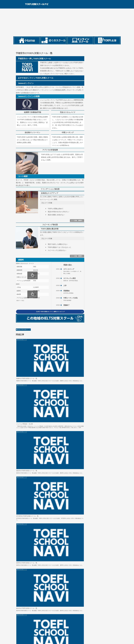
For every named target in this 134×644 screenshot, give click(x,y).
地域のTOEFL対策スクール (23, 330)
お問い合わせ (28, 639)
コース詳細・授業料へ (77, 220)
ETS (19, 631)
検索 (91, 50)
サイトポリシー (19, 639)
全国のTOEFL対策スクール (25, 628)
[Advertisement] (67, 22)
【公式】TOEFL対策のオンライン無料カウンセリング (50, 312)
